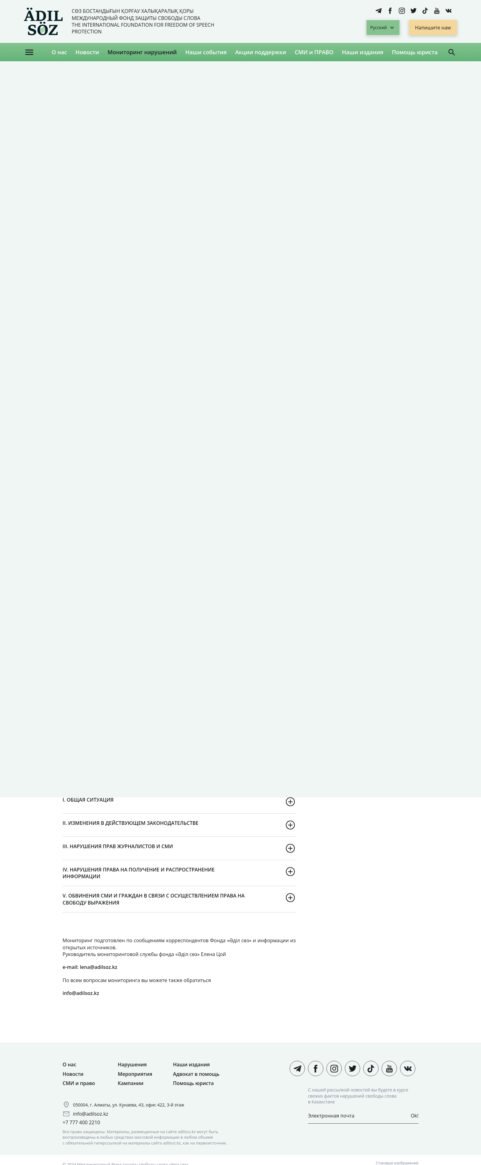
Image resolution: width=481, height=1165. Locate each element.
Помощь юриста (414, 52)
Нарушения (132, 1064)
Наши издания (362, 52)
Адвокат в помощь (196, 1074)
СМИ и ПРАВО (314, 52)
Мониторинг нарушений (142, 52)
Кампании (131, 1083)
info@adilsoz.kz (90, 1113)
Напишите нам (433, 27)
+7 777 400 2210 (81, 1122)
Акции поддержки (260, 52)
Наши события (206, 52)
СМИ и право (79, 1083)
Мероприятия (135, 1074)
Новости (87, 52)
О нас (59, 52)
